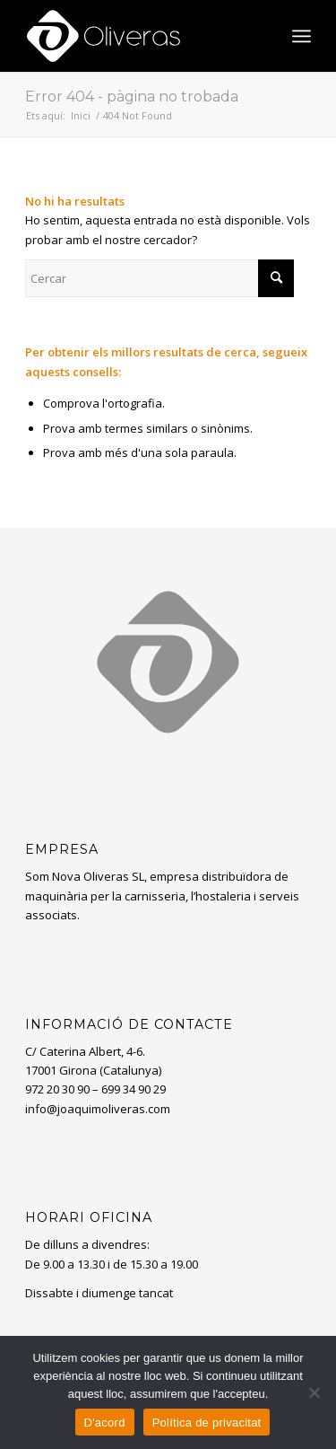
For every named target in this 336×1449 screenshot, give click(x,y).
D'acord (104, 1422)
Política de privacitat (207, 1422)
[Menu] (301, 35)
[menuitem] (301, 35)
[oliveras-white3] (139, 36)
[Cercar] (159, 278)
